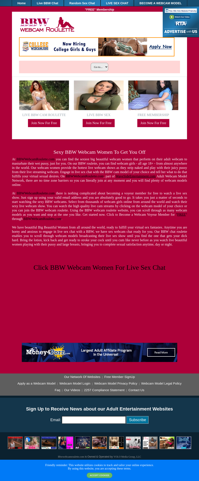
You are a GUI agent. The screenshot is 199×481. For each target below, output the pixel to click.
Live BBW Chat (47, 3)
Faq (57, 390)
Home (21, 3)
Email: (55, 420)
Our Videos (72, 390)
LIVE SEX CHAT (117, 3)
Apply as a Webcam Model (37, 383)
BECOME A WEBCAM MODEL (160, 3)
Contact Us (136, 390)
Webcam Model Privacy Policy (115, 383)
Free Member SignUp (119, 377)
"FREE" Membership (99, 9)
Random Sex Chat (82, 3)
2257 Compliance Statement (104, 390)
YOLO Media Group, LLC (127, 456)
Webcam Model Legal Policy (161, 383)
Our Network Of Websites (82, 377)
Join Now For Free (44, 123)
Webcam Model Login (74, 383)
